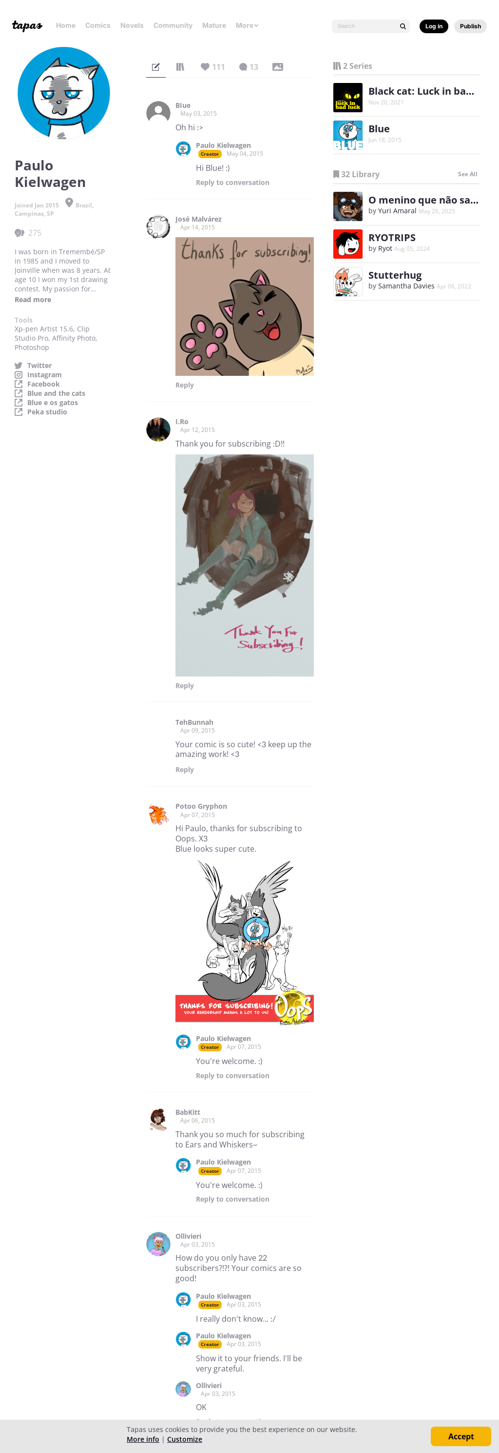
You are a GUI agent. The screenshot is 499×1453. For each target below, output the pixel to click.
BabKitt (187, 1112)
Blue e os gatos (52, 403)
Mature (214, 25)
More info (143, 1439)
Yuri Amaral (397, 210)
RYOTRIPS (392, 237)
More (247, 25)
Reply (232, 182)
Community (173, 25)
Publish (470, 26)
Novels (132, 25)
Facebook (43, 384)
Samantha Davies (406, 285)
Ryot (385, 248)
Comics (98, 25)
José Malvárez (198, 219)
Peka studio (47, 412)
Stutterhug (395, 275)
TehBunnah (194, 722)
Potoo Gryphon (201, 806)
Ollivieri (188, 1236)
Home (66, 25)
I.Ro (182, 421)
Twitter (39, 365)
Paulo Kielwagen (223, 145)
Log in (433, 26)
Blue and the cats (56, 393)
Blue (379, 128)
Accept (461, 1436)
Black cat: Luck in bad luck (431, 91)
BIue (183, 105)
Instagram (44, 375)
